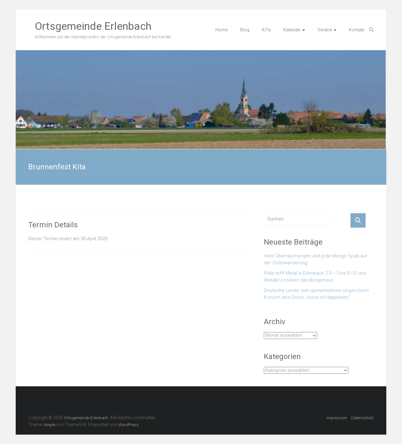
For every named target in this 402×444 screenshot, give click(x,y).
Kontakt (356, 29)
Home (221, 29)
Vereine (325, 29)
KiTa (266, 29)
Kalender (292, 29)
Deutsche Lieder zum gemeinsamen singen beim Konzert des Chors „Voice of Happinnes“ (316, 294)
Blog (244, 29)
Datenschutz (362, 417)
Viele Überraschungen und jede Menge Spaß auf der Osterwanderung (315, 259)
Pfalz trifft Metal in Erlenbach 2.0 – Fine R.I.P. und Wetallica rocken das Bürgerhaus (315, 276)
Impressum (337, 417)
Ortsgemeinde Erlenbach (93, 26)
